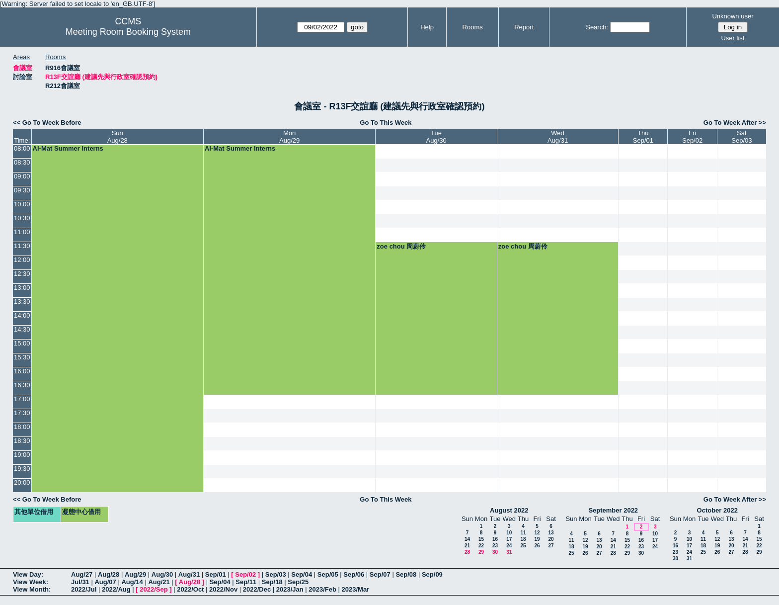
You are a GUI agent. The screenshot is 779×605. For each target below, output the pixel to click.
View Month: (32, 589)
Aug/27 (81, 574)
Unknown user (732, 16)
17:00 (22, 399)
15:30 (22, 357)
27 (550, 545)
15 (481, 539)
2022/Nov (223, 589)
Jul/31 (80, 582)
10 (509, 532)
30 (495, 552)
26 (537, 545)
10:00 (22, 204)
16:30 (22, 385)
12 (537, 532)
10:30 (22, 218)
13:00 (22, 287)
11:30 (22, 246)
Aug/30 (162, 574)
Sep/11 (245, 582)
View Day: (28, 574)
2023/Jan (290, 589)
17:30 (22, 413)
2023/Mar (356, 589)
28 (467, 552)
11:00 (22, 232)
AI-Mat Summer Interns (68, 148)
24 (509, 545)
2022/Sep (153, 589)
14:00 (22, 315)
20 (550, 539)
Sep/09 (432, 574)
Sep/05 (327, 574)
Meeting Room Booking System (128, 32)
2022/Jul (83, 589)
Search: (597, 27)
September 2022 (613, 510)
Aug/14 (132, 582)
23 (495, 545)
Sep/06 (353, 574)
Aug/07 (105, 582)
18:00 (22, 427)
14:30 (22, 329)
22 (481, 545)
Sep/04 (301, 574)
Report (524, 27)
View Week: (30, 582)
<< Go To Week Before (47, 122)
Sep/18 (272, 582)
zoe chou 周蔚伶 (401, 246)
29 (481, 552)
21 (467, 545)
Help (427, 27)
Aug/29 (135, 574)
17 (509, 539)
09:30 (22, 190)
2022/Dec (257, 589)
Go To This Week (385, 122)
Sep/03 (275, 574)
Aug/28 (108, 574)
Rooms (473, 27)
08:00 (22, 148)
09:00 (22, 176)
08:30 (22, 162)
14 (467, 539)
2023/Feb (322, 589)
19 (537, 539)
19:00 (22, 454)
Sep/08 (405, 574)
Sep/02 (245, 574)
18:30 (22, 440)
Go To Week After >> (734, 122)
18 (523, 539)
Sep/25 (298, 582)
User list (732, 38)
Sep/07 (380, 574)
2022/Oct (190, 589)
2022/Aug (116, 589)
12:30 (22, 273)
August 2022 (509, 510)
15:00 (22, 343)
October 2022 (717, 510)
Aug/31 (189, 574)
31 (509, 552)
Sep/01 (215, 574)
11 (523, 532)
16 (495, 539)
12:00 (22, 259)
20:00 (22, 482)
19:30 (22, 468)
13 (550, 532)
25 (523, 545)
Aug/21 (158, 582)
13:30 (22, 301)
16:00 (22, 371)
